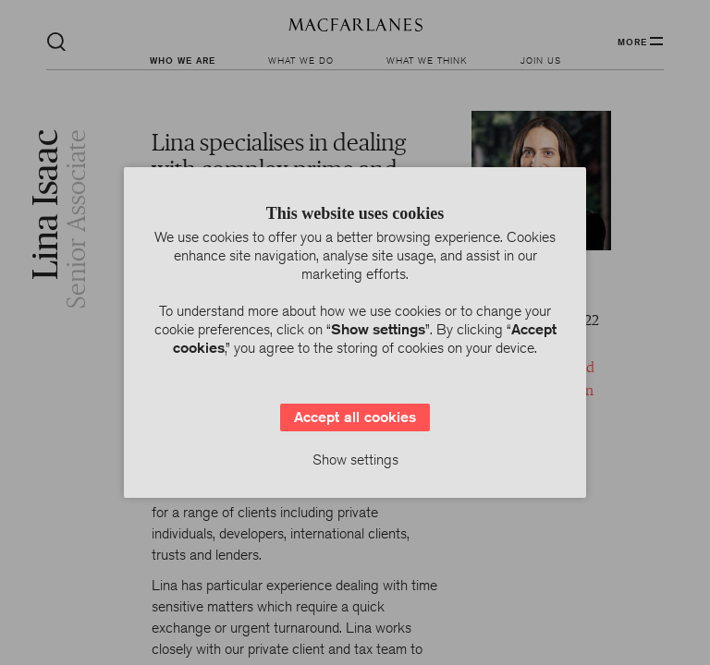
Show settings (355, 459)
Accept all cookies (355, 417)
